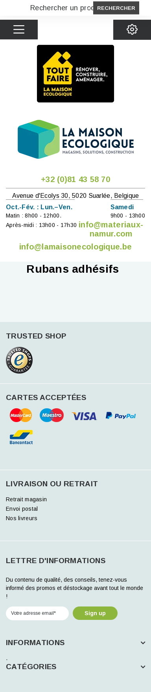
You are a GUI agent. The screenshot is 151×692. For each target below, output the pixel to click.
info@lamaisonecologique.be (75, 246)
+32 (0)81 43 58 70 (75, 179)
